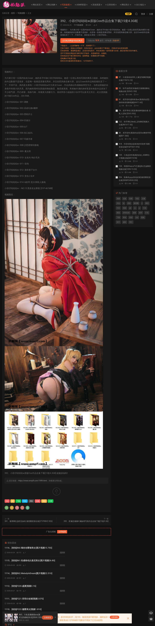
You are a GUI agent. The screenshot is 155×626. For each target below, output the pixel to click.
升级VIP (116, 40)
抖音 (118, 208)
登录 (59, 596)
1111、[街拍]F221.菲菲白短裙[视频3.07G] (24, 574)
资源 (130, 217)
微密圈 (136, 203)
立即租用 (62, 532)
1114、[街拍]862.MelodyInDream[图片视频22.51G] (28, 561)
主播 (143, 199)
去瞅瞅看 (47, 617)
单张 (124, 217)
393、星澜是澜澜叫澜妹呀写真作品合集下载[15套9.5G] (86, 521)
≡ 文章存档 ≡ (111, 5)
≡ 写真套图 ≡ (65, 5)
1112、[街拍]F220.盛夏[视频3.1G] (73, 561)
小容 (50, 501)
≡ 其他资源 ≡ (96, 5)
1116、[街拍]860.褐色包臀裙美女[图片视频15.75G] (28, 548)
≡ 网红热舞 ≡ (51, 5)
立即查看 (114, 617)
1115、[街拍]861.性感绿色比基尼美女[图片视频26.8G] (83, 548)
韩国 (124, 208)
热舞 (130, 199)
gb (12, 501)
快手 (118, 222)
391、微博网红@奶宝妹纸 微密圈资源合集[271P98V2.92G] (28, 521)
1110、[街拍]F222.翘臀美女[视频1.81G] (76, 574)
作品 (24, 501)
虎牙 (140, 213)
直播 (134, 213)
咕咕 (44, 501)
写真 (137, 199)
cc (135, 208)
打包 (146, 213)
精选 (118, 213)
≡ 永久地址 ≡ (140, 5)
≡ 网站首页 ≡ (36, 5)
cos (7, 501)
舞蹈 (147, 203)
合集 (37, 501)
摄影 (124, 222)
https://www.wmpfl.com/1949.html (32, 481)
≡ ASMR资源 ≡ (81, 5)
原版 (31, 501)
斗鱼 (144, 208)
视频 (118, 199)
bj (123, 203)
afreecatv (126, 213)
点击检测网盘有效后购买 (72, 41)
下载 (18, 501)
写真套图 (79, 25)
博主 (130, 222)
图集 (142, 217)
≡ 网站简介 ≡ (125, 5)
